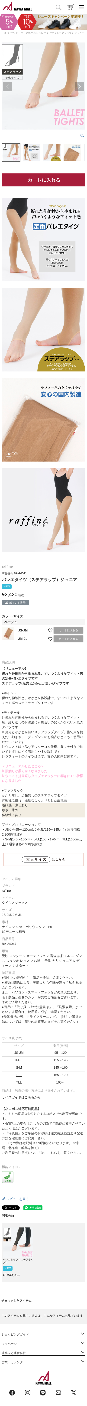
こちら (52, 1153)
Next (79, 86)
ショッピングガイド (15, 1334)
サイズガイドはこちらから (21, 1097)
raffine (6, 890)
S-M (19, 1067)
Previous (7, 86)
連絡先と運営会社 (14, 1353)
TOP (4, 33)
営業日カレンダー (14, 1362)
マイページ (9, 1343)
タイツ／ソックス (15, 903)
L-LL (19, 1075)
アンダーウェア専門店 (23, 33)
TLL (19, 1082)
